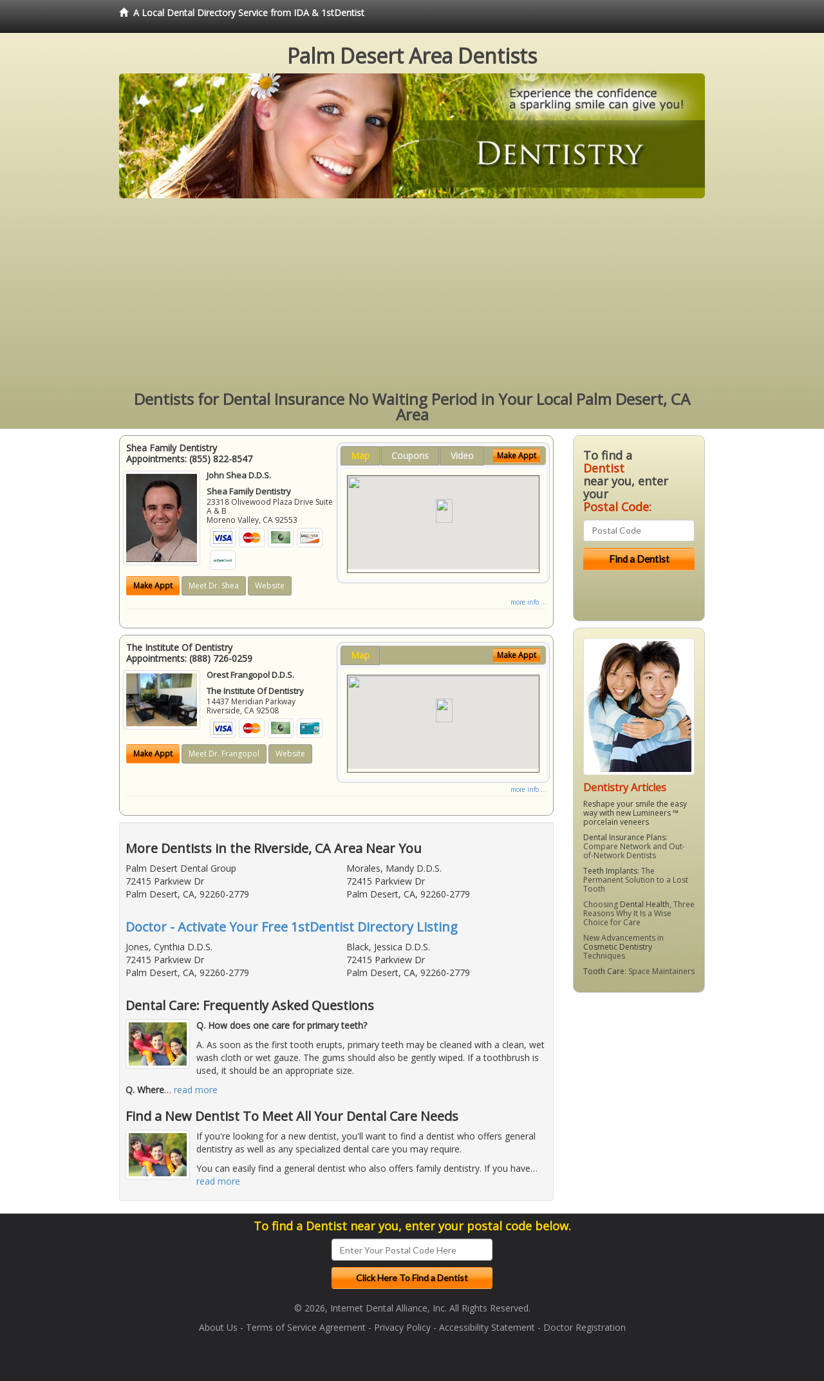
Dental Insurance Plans (624, 837)
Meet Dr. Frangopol (224, 753)
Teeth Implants (610, 870)
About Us (218, 1327)
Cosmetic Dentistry (617, 946)
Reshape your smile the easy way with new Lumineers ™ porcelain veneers (635, 812)
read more (196, 1090)
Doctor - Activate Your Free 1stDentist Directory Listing (292, 926)
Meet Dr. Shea (214, 585)
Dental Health (645, 904)
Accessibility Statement (487, 1327)
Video (462, 455)
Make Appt (153, 585)
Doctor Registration (584, 1327)
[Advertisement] (412, 295)
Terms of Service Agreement (306, 1327)
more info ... (528, 601)
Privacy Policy (402, 1327)
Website (270, 585)
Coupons (410, 455)
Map (360, 455)
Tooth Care (603, 971)
